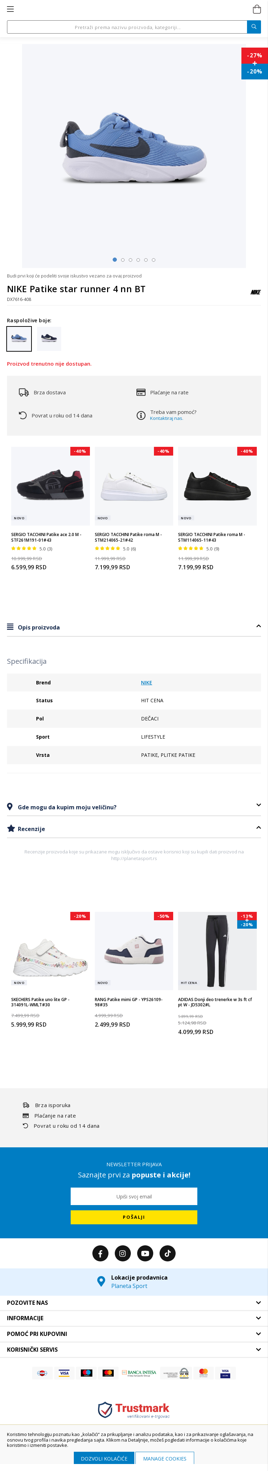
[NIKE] (256, 295)
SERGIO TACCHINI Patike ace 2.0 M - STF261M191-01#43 (46, 537)
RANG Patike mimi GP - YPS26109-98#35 (129, 1002)
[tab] (134, 627)
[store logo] (133, 9)
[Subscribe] (134, 1217)
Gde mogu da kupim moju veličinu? (66, 807)
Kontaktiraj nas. (166, 418)
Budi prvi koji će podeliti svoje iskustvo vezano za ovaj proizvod (74, 275)
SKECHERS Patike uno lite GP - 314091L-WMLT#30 (40, 1002)
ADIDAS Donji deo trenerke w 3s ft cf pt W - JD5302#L (215, 1002)
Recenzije (30, 829)
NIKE (146, 682)
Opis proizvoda (38, 627)
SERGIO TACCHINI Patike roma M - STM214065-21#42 (128, 537)
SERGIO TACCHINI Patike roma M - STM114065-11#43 (211, 537)
